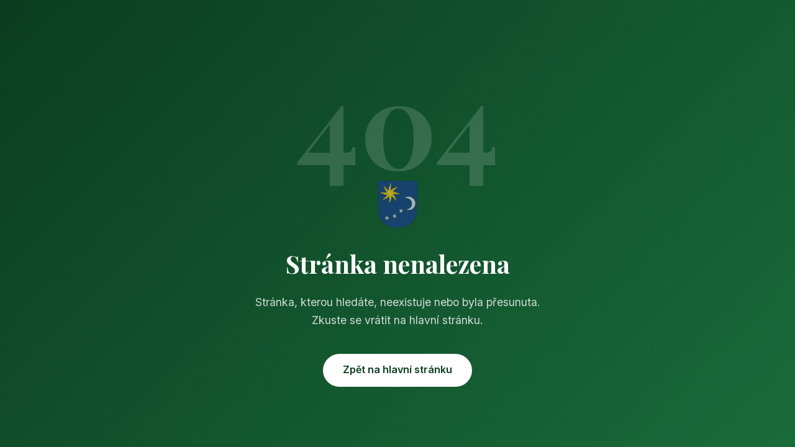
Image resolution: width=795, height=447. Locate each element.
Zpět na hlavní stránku (397, 369)
